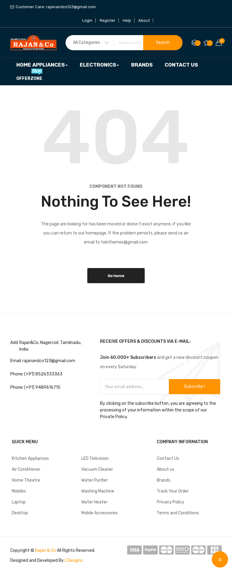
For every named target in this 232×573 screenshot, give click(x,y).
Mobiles (19, 491)
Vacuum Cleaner (97, 469)
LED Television (95, 458)
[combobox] (124, 42)
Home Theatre (26, 480)
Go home (116, 275)
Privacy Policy (170, 502)
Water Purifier (94, 480)
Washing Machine (97, 491)
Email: (16, 360)
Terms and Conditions (178, 513)
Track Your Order (173, 491)
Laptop (19, 502)
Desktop (20, 513)
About (144, 20)
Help (127, 20)
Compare (198, 43)
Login (87, 20)
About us (165, 469)
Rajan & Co (45, 550)
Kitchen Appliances (30, 458)
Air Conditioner (26, 469)
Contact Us (168, 458)
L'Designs (73, 560)
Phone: (17, 374)
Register (107, 20)
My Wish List (210, 43)
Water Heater (94, 502)
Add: (14, 342)
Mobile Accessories (99, 513)
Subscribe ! (194, 386)
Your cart (220, 41)
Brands (163, 480)
